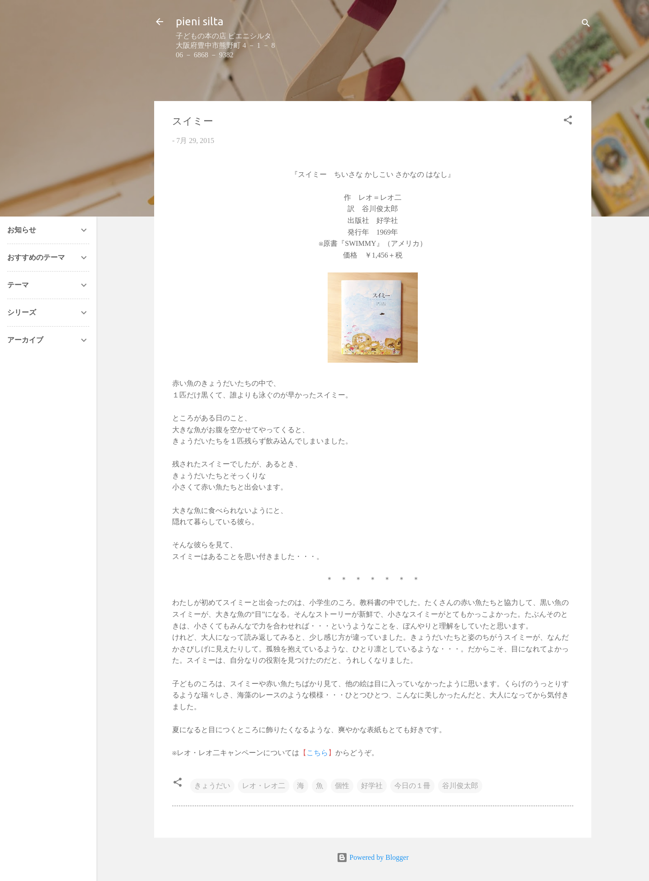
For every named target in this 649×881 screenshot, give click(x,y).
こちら (317, 752)
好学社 (372, 785)
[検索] (585, 24)
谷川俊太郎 (460, 785)
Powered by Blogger (373, 857)
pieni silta (200, 21)
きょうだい (212, 785)
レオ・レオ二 (263, 785)
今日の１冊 (412, 785)
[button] (567, 122)
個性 (342, 785)
